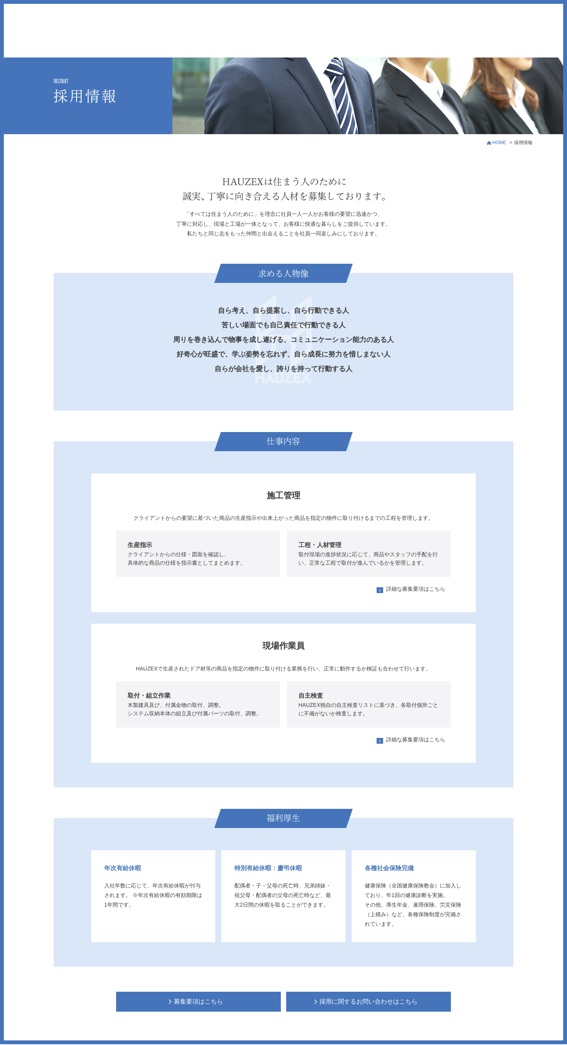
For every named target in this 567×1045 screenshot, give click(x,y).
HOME (499, 142)
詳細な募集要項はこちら (415, 589)
